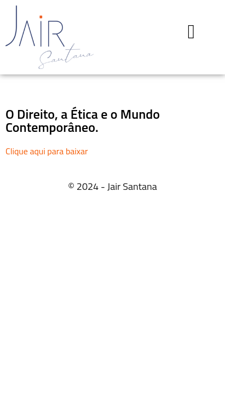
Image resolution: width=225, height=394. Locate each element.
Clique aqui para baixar (46, 151)
